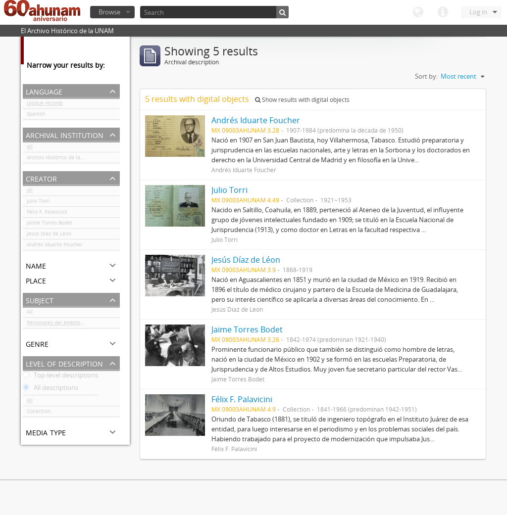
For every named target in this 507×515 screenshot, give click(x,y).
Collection (39, 413)
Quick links (442, 12)
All (30, 148)
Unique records (45, 104)
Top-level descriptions (60, 377)
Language (418, 12)
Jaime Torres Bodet (49, 224)
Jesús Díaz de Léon (49, 235)
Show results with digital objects (302, 99)
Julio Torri (38, 202)
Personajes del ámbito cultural (63, 324)
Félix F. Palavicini (47, 213)
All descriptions (50, 389)
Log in (478, 11)
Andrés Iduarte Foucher (54, 246)
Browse (109, 11)
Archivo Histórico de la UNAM (62, 159)
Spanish (36, 115)
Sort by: (426, 76)
